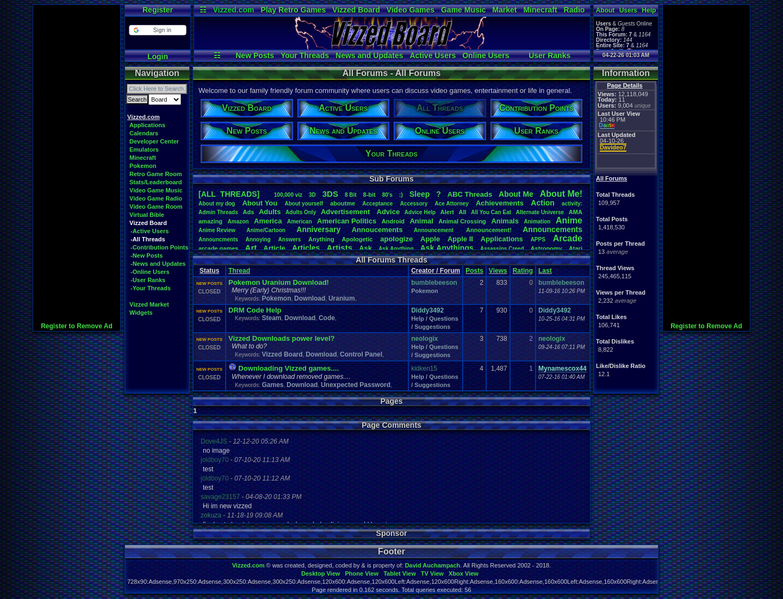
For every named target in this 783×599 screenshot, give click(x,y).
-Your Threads (150, 288)
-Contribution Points (159, 247)
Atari (575, 248)
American (299, 221)
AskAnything (395, 249)
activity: (572, 204)
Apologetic (357, 239)
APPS (538, 239)
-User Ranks (147, 280)
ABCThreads (470, 194)
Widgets (141, 312)
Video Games (410, 9)
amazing (210, 221)
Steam (271, 318)
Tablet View (399, 573)
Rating (523, 270)
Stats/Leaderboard (155, 182)
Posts (474, 270)
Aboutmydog (216, 204)
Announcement (434, 230)
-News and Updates (157, 263)
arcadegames (218, 248)
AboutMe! (561, 193)
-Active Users (149, 231)
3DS (330, 193)
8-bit (369, 194)
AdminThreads (218, 212)
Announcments (218, 239)
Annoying (258, 239)
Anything (321, 239)
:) (401, 194)
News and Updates (369, 55)
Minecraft (540, 9)
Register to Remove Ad (77, 326)
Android (393, 221)
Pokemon (143, 166)
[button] (157, 30)
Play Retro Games (293, 9)
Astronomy (546, 248)
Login (157, 56)
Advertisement (346, 212)
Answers (289, 239)
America (268, 221)
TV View (432, 573)
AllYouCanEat (491, 212)
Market (504, 9)
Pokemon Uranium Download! (278, 282)
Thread (239, 270)
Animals (505, 221)
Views (498, 270)
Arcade (567, 238)
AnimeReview (216, 230)
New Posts (254, 55)
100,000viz (288, 195)
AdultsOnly (300, 212)
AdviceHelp (420, 212)
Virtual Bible (146, 214)
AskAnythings (447, 248)
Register (157, 9)
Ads (248, 212)
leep (419, 194)
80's (387, 195)
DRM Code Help (255, 310)
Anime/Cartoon (265, 230)
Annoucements (377, 230)
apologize (396, 239)
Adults (270, 212)
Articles (306, 248)
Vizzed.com (233, 9)
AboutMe (516, 194)
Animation (537, 221)
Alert (447, 212)
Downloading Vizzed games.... (288, 368)
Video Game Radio (155, 198)
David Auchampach (433, 565)
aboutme (342, 203)
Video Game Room (156, 206)
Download (309, 298)
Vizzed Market (149, 304)
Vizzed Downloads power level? (281, 338)
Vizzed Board (356, 9)
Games (272, 385)
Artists (339, 247)
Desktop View (320, 573)
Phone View (361, 573)
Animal (421, 221)
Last (545, 270)
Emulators (144, 149)
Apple (430, 239)
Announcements (552, 229)
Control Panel (361, 354)
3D (312, 195)
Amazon (238, 221)
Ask (365, 248)
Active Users (432, 55)
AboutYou (259, 203)
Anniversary (318, 229)
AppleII (460, 239)
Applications (147, 125)
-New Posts (146, 255)
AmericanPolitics (346, 221)
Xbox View (463, 573)
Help (649, 10)
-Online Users (150, 272)
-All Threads (147, 239)
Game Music (463, 9)
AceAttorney (451, 204)
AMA (575, 212)
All (463, 212)
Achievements (500, 203)
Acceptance (377, 204)
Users (628, 10)
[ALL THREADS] (228, 194)
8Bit (351, 195)
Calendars (143, 133)
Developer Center (154, 141)
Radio (574, 9)
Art (251, 247)
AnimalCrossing (462, 221)
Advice (388, 212)
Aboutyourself (303, 204)
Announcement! (489, 230)
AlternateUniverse (540, 212)
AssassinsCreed (502, 249)
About (605, 10)
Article (274, 248)
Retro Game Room (155, 174)
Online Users (485, 55)
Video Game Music (156, 190)
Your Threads (305, 55)
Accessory (414, 204)
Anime (569, 220)
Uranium (341, 298)
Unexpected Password (355, 385)
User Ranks (549, 55)
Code (327, 318)
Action (543, 202)
